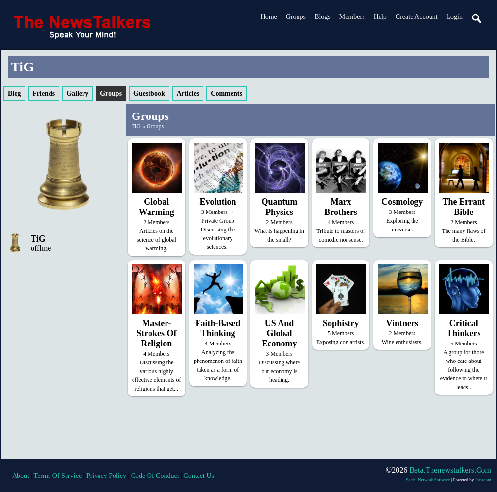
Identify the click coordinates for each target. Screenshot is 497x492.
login (455, 16)
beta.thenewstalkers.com (450, 470)
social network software (428, 479)
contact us (198, 475)
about (20, 475)
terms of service (58, 475)
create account (417, 16)
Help (380, 16)
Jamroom (483, 479)
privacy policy (106, 475)
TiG (38, 239)
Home (269, 16)
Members (352, 16)
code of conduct (155, 475)
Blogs (323, 16)
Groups (296, 16)
